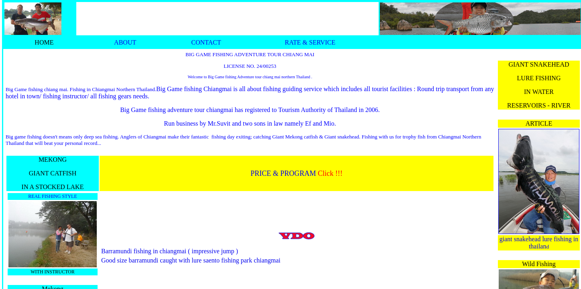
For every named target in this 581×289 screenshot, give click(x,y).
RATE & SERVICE (310, 42)
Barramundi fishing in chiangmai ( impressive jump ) (169, 251)
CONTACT (206, 42)
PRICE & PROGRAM (283, 173)
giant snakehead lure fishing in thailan (538, 243)
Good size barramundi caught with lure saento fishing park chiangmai (191, 260)
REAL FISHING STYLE (52, 196)
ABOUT (125, 42)
